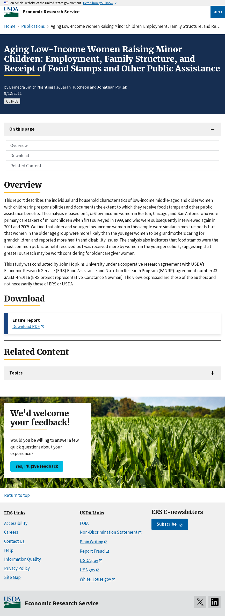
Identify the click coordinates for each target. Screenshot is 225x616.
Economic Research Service (51, 12)
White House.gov (95, 579)
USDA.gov (89, 560)
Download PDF (26, 326)
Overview (19, 145)
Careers (11, 532)
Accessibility (15, 523)
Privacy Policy (17, 568)
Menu (218, 12)
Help (8, 550)
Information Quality (22, 559)
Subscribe (167, 524)
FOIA (84, 523)
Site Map (12, 577)
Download (19, 155)
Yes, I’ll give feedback (37, 466)
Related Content (25, 166)
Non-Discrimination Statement (108, 532)
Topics (16, 373)
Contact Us (14, 541)
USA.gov (87, 570)
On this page (21, 129)
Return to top (17, 495)
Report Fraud (92, 551)
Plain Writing (91, 542)
